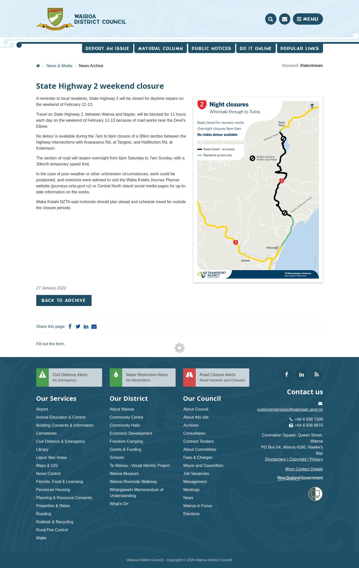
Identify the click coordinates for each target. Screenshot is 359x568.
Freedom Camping (126, 441)
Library (42, 449)
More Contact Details (304, 469)
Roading (43, 514)
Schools (117, 457)
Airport (42, 409)
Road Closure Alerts (222, 378)
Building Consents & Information (65, 425)
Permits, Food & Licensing (59, 481)
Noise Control (48, 473)
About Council (195, 409)
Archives (190, 425)
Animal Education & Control (61, 417)
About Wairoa (122, 409)
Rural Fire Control (52, 530)
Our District (129, 398)
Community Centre (126, 417)
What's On (119, 504)
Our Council (202, 398)
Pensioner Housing (53, 490)
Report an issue (108, 48)
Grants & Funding (125, 449)
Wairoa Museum (124, 473)
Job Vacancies (196, 473)
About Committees (199, 449)
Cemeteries (46, 433)
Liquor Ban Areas (51, 457)
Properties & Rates (53, 506)
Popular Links (300, 48)
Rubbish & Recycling (54, 522)
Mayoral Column (160, 48)
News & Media (59, 66)
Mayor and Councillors (203, 465)
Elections (191, 514)
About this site (196, 417)
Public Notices (211, 48)
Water (41, 538)
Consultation (194, 433)
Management (195, 481)
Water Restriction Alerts (149, 378)
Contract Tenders (198, 441)
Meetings (191, 490)
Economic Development (131, 433)
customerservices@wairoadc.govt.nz (290, 409)
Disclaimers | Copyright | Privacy (294, 459)
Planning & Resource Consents (64, 498)
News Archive (91, 66)
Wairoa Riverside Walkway (133, 481)
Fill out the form (50, 344)
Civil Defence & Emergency (60, 441)
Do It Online (256, 48)
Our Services (56, 398)
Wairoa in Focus (197, 506)
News (188, 498)
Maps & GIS (47, 465)
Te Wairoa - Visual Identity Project (140, 465)
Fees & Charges (197, 457)
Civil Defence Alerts (75, 378)
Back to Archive (64, 300)
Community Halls (125, 425)
